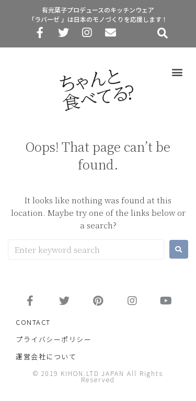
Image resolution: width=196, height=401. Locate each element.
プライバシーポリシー (53, 339)
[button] (177, 71)
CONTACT (33, 322)
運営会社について (46, 356)
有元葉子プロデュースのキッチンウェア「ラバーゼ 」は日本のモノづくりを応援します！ (98, 14)
